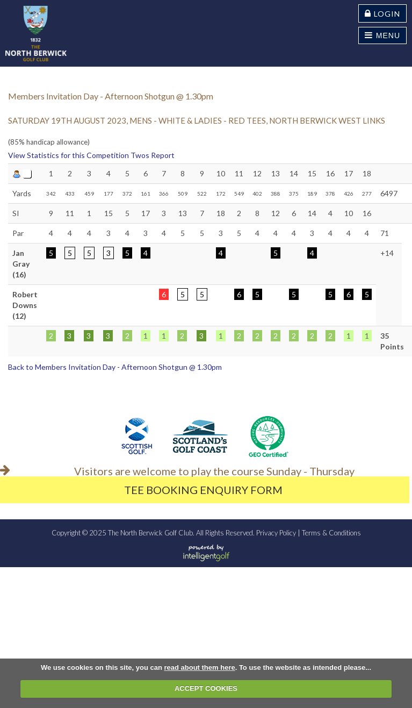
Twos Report (153, 155)
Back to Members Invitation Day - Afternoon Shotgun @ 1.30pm (115, 366)
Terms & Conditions (331, 532)
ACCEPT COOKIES (206, 688)
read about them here (199, 667)
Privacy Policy (276, 532)
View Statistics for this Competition (68, 155)
